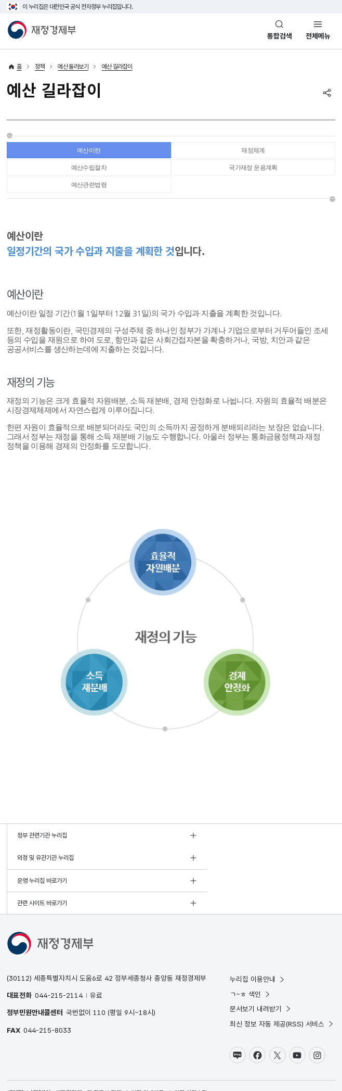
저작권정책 (69, 1062)
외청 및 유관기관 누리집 (209, 849)
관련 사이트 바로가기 (206, 872)
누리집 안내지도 (145, 1062)
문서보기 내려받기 (261, 977)
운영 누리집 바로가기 (42, 872)
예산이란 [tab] (89, 152)
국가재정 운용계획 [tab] (253, 174)
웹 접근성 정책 (104, 1062)
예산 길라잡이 (117, 66)
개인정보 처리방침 (28, 1062)
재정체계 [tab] (253, 152)
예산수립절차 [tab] (89, 174)
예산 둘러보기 (73, 66)
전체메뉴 (318, 36)
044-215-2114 (59, 964)
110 (99, 981)
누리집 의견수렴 (188, 1062)
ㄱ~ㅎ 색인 (250, 963)
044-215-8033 (47, 999)
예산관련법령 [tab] (89, 196)
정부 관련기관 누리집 (42, 849)
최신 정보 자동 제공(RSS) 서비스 (282, 992)
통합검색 (279, 36)
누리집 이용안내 (257, 948)
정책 (40, 66)
